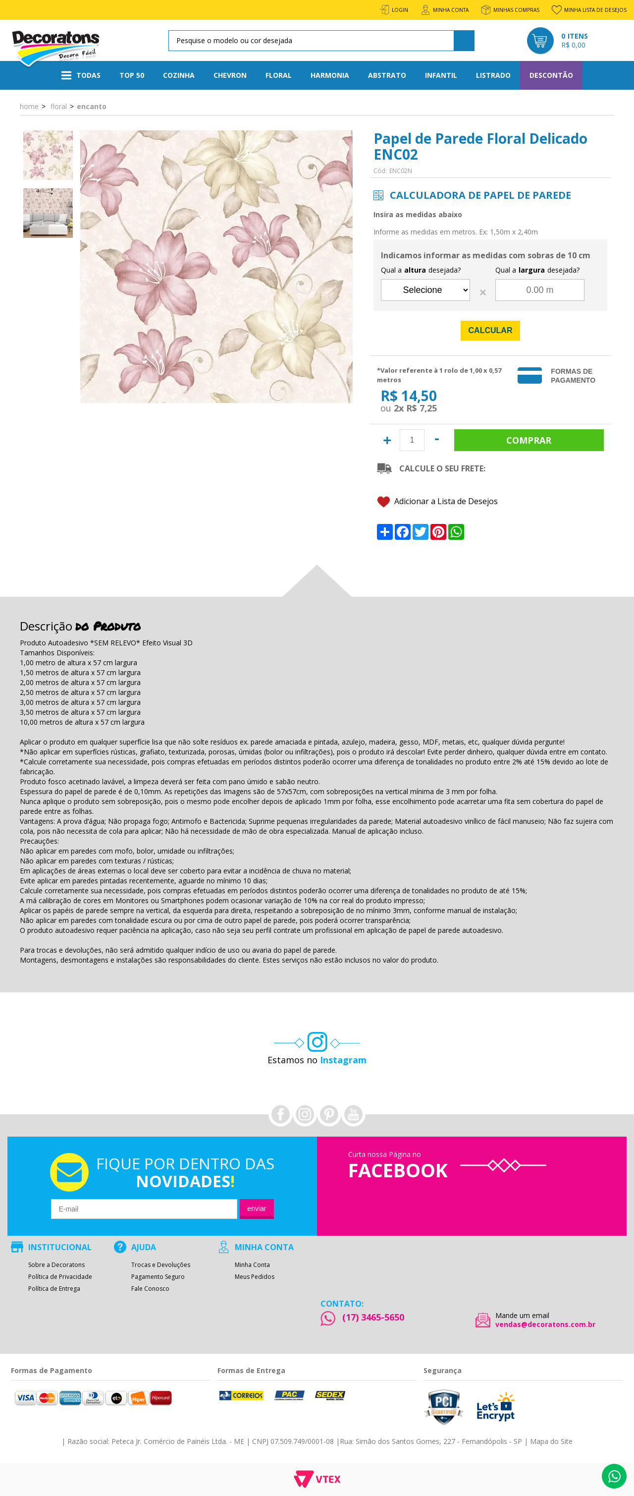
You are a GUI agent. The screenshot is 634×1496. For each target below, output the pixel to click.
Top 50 (131, 75)
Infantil (441, 75)
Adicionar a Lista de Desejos (437, 502)
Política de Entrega (54, 1288)
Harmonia (330, 75)
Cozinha (179, 75)
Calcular (491, 330)
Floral (278, 75)
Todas (81, 75)
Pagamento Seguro (158, 1276)
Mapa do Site (551, 1441)
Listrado (493, 75)
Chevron (230, 75)
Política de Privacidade (60, 1276)
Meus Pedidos (254, 1276)
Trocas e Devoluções (160, 1265)
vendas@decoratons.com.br (545, 1324)
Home (29, 106)
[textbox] (319, 40)
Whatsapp (614, 1476)
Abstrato (387, 75)
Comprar (529, 440)
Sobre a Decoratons (56, 1265)
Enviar (256, 1208)
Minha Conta (252, 1265)
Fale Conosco (150, 1288)
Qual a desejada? (421, 270)
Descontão (551, 75)
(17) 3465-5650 (373, 1317)
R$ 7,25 (421, 408)
